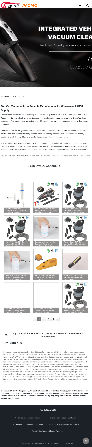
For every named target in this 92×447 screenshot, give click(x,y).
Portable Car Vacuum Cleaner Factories (49, 431)
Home (6, 97)
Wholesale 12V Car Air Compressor (14, 391)
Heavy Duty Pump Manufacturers (58, 396)
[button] (80, 5)
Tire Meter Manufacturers (54, 393)
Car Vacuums (19, 97)
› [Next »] (57, 319)
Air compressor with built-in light (31, 393)
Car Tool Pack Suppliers (62, 391)
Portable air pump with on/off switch (67, 424)
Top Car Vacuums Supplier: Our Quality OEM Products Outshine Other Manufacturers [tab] (44, 335)
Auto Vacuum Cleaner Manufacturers (30, 396)
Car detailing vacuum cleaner (30, 418)
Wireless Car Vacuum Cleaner (40, 391)
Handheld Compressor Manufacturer (64, 418)
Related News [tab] (13, 343)
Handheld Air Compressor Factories (31, 424)
